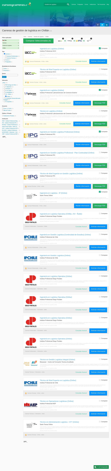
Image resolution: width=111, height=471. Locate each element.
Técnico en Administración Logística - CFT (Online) (59, 422)
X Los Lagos (8, 90)
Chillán (8, 96)
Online (5, 68)
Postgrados (80, 4)
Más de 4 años (7, 110)
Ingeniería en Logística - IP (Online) (53, 193)
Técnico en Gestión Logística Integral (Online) (57, 360)
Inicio (25, 36)
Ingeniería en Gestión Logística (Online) (55, 255)
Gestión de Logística (39, 36)
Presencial (6, 70)
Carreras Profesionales (12, 56)
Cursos (86, 4)
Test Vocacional (101, 4)
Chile (4, 82)
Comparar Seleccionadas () (38, 41)
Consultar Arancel (81, 61)
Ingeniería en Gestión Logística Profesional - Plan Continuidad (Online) (67, 153)
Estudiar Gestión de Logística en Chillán (49, 221)
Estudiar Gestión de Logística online (48, 57)
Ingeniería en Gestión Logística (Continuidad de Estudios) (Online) (65, 235)
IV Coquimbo (8, 101)
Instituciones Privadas (10, 115)
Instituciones (93, 4)
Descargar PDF (99, 103)
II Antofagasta (8, 92)
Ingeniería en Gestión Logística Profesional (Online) (60, 132)
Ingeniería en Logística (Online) (52, 49)
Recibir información (82, 144)
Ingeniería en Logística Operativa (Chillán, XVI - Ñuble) (61, 214)
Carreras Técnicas (11, 58)
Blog (108, 4)
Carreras (74, 4)
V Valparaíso (8, 86)
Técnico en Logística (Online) (51, 111)
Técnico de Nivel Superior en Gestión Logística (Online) (61, 174)
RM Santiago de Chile (10, 85)
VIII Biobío (7, 88)
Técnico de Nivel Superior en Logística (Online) (58, 69)
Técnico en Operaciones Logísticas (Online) (57, 401)
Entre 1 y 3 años (8, 108)
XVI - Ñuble (8, 94)
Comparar (103, 48)
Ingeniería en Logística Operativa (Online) (56, 276)
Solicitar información (98, 61)
